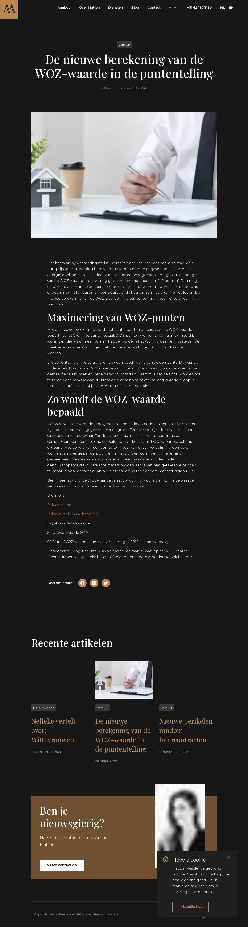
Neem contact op (62, 865)
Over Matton (89, 7)
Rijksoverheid (59, 505)
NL (222, 7)
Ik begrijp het (190, 907)
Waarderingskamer (129, 486)
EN (231, 7)
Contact (154, 7)
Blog (135, 7)
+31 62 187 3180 (199, 7)
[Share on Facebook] (82, 583)
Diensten (115, 7)
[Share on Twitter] (106, 583)
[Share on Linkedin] (94, 583)
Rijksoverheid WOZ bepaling (72, 514)
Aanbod (64, 7)
